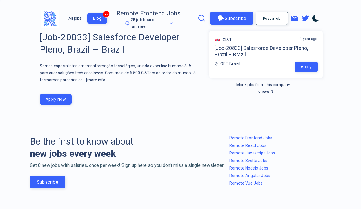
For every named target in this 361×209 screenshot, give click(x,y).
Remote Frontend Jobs (149, 13)
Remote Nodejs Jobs (249, 168)
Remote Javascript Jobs (252, 153)
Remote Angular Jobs (250, 175)
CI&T (227, 39)
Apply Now (56, 99)
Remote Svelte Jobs (248, 160)
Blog (100, 17)
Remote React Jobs (247, 145)
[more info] (96, 80)
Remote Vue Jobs (246, 183)
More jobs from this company (266, 84)
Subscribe (231, 18)
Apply (306, 66)
